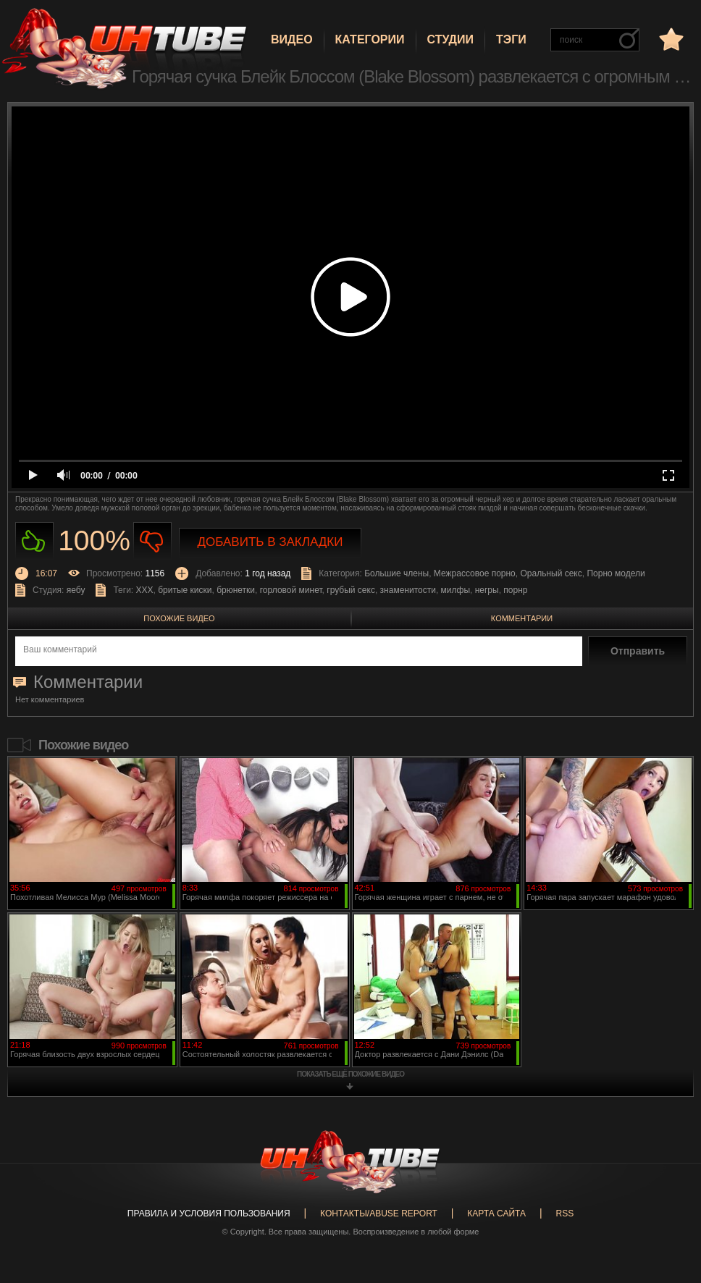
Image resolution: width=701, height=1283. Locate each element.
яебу (76, 590)
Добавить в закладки (270, 542)
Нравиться (34, 541)
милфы (455, 590)
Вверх (668, 1208)
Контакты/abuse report (378, 1213)
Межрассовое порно (475, 573)
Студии (450, 39)
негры (487, 590)
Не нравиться (152, 541)
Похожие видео (178, 618)
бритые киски (184, 590)
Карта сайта (496, 1213)
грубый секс (351, 590)
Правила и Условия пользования (208, 1213)
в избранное (669, 39)
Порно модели (616, 573)
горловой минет (291, 590)
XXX (145, 590)
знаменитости (408, 590)
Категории (370, 39)
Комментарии (522, 618)
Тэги (511, 39)
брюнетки (236, 590)
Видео (292, 39)
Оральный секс (551, 573)
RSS (564, 1213)
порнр (515, 590)
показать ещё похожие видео (350, 1074)
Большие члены (396, 573)
